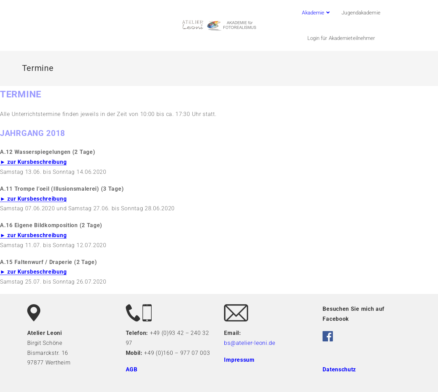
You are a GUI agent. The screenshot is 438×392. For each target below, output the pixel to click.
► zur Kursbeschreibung (33, 162)
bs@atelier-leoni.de (249, 343)
